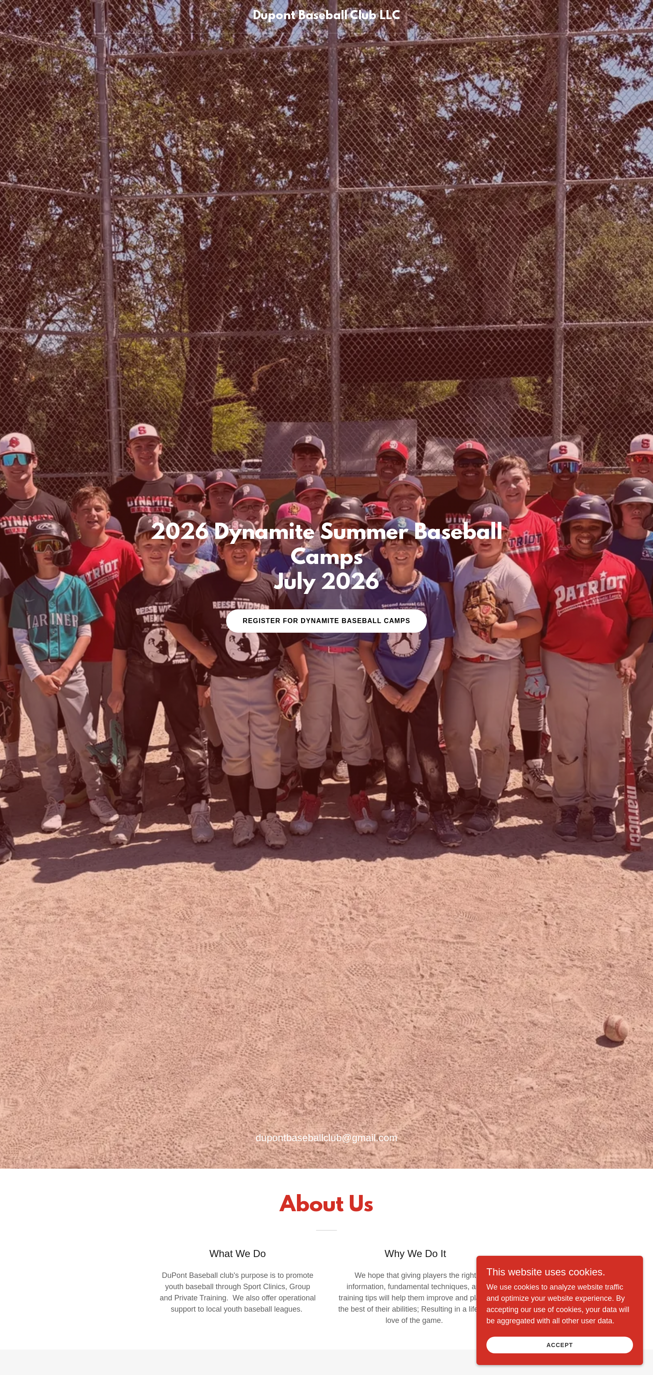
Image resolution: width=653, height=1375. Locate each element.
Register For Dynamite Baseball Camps (326, 620)
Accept (559, 1345)
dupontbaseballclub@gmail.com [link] (327, 1137)
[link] (326, 17)
